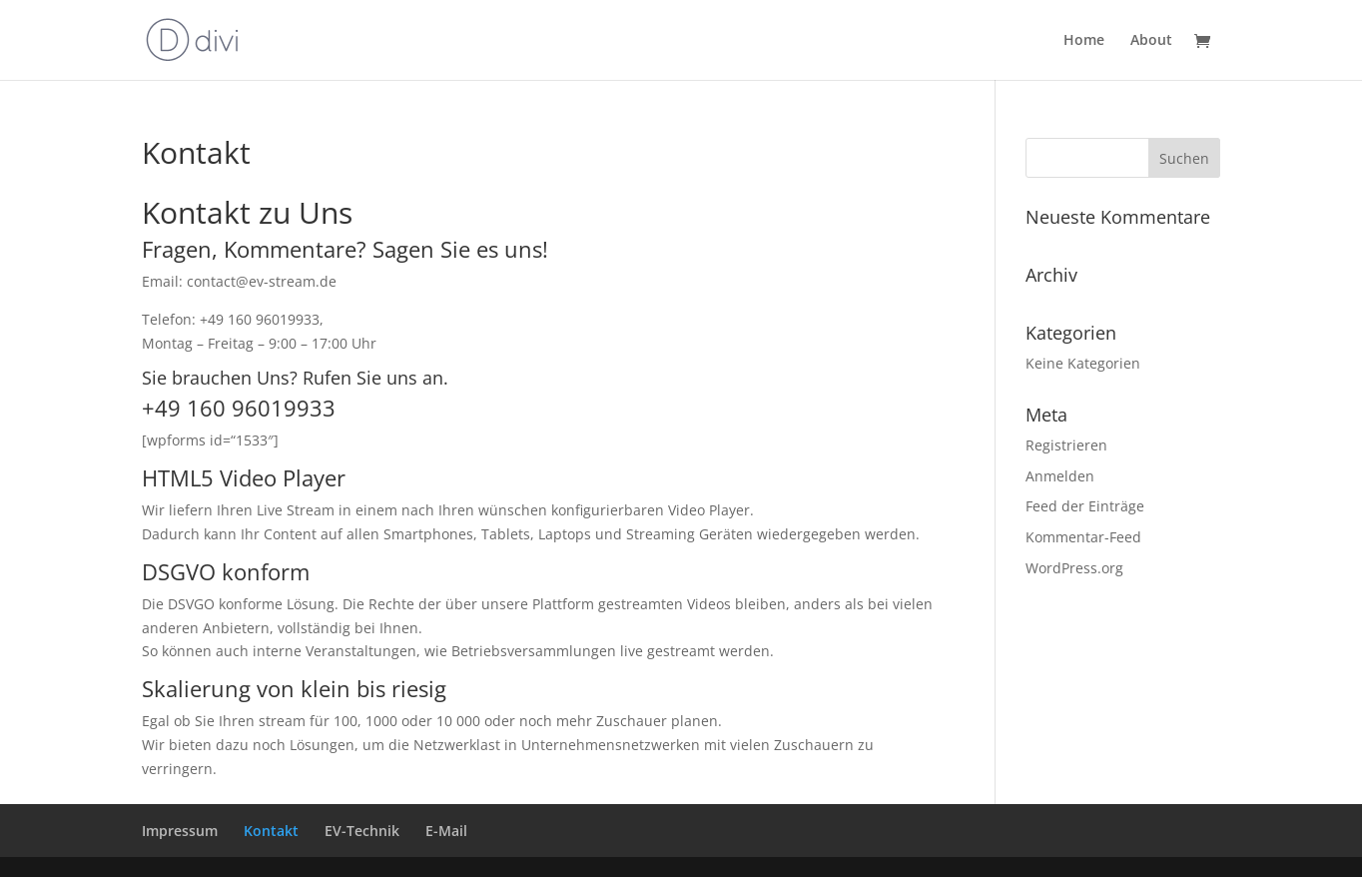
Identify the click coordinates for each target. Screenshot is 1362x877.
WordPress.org (1074, 567)
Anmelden (1059, 475)
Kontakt (271, 830)
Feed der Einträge (1084, 505)
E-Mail (446, 830)
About (1151, 41)
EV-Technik (362, 830)
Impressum (180, 830)
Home (1083, 41)
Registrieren (1066, 445)
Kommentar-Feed (1083, 536)
